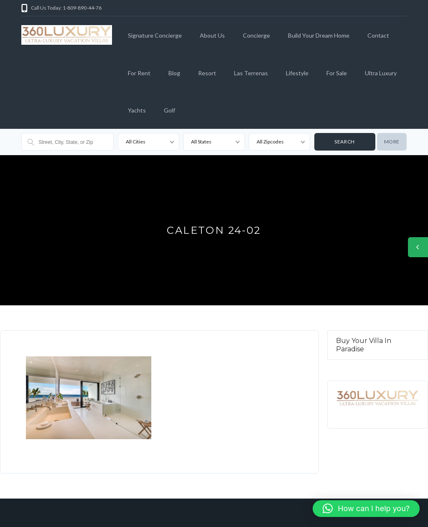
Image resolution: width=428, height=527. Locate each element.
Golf (169, 110)
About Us (212, 35)
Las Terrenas (251, 73)
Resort (207, 73)
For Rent (139, 73)
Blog (174, 73)
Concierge (256, 35)
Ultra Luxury (381, 73)
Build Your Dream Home (318, 35)
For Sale (336, 73)
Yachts (137, 110)
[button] (366, 508)
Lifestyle (297, 73)
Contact (378, 35)
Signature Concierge (155, 35)
